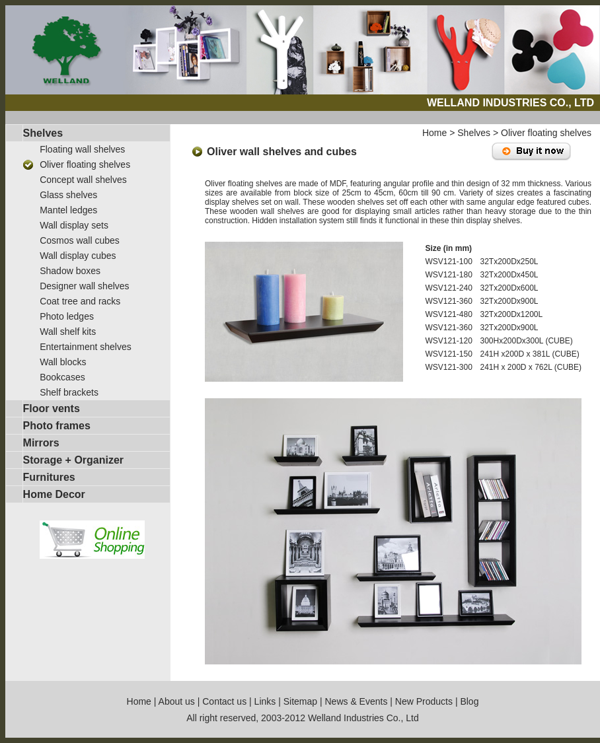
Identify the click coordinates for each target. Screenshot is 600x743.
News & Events (355, 701)
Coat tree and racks (80, 301)
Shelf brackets (69, 392)
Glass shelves (68, 195)
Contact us (224, 701)
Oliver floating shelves (85, 164)
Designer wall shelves (84, 286)
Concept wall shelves (83, 179)
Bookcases (62, 377)
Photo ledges (67, 316)
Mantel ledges (68, 210)
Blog (469, 701)
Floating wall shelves (82, 149)
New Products (424, 701)
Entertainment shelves (85, 346)
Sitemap (300, 701)
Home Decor (54, 494)
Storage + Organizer (73, 460)
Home (434, 132)
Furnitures (49, 477)
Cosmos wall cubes (80, 240)
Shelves (43, 133)
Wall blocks (63, 362)
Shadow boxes (70, 270)
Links (265, 701)
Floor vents (51, 408)
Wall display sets (74, 225)
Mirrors (41, 442)
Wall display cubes (78, 255)
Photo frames (57, 425)
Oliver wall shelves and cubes (282, 151)
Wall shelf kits (68, 331)
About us (177, 701)
